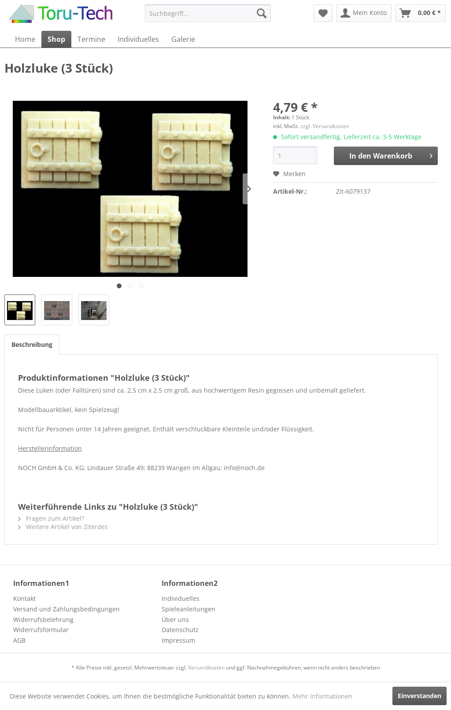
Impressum (178, 640)
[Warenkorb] (421, 13)
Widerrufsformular (41, 629)
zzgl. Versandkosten (324, 126)
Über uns (175, 619)
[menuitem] (208, 13)
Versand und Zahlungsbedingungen (66, 609)
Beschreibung (31, 344)
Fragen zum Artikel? (51, 518)
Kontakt (24, 598)
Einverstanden (419, 696)
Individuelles (181, 598)
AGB (19, 640)
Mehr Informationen (322, 696)
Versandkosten (206, 667)
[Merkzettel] (323, 13)
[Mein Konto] (364, 13)
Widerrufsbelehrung (43, 619)
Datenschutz (180, 629)
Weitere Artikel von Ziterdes (63, 526)
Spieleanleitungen (188, 609)
